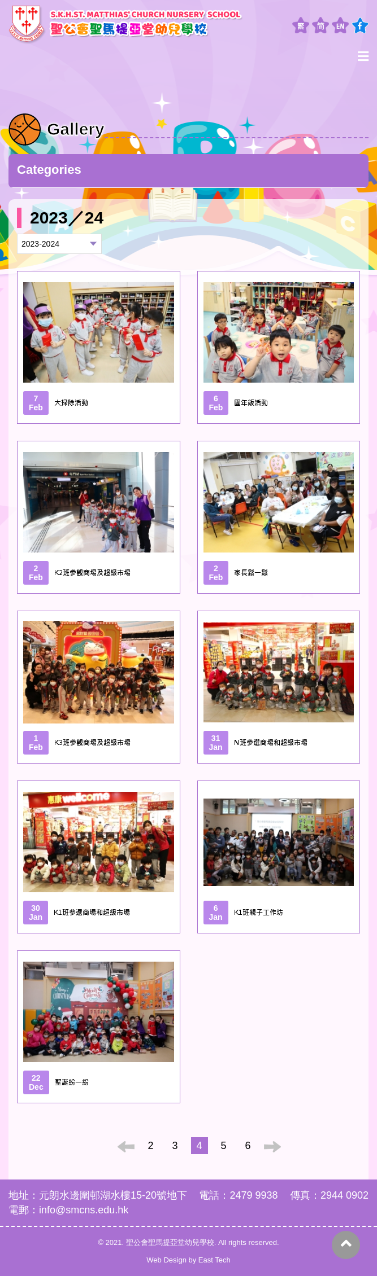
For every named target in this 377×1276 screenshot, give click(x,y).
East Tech (214, 1260)
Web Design (166, 1260)
